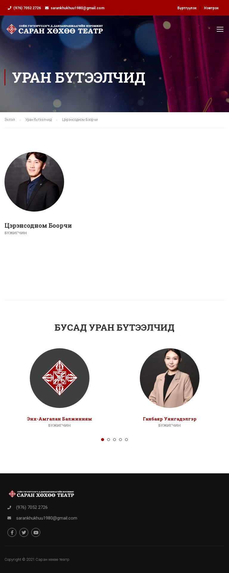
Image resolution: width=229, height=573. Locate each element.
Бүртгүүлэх (186, 8)
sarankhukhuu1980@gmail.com (77, 8)
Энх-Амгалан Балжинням (59, 419)
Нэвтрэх (211, 8)
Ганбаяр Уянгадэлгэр (169, 419)
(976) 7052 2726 (27, 8)
